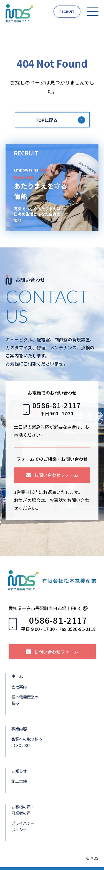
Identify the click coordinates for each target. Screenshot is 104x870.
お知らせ (19, 771)
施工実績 (19, 781)
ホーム (17, 676)
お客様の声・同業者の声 (23, 810)
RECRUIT (67, 11)
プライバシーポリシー (23, 826)
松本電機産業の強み (25, 700)
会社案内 (19, 686)
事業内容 (19, 728)
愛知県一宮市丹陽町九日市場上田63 (44, 608)
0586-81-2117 (56, 405)
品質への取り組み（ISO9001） (26, 742)
